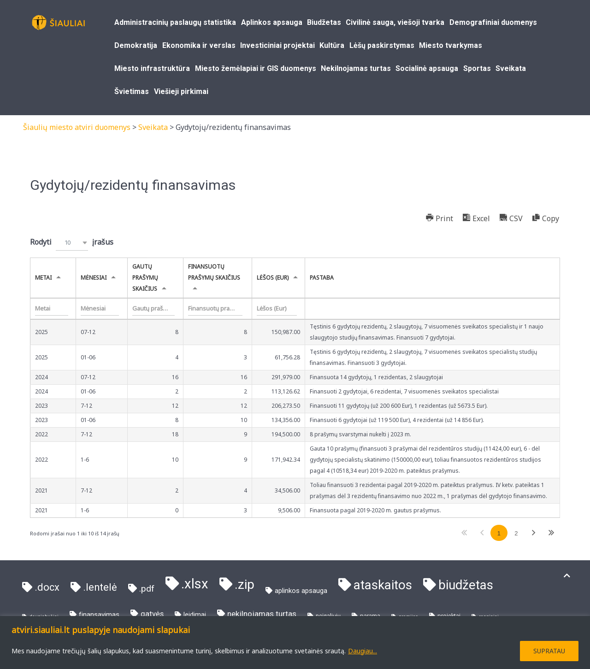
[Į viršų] (567, 575)
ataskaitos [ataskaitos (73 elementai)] (383, 585)
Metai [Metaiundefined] (43, 278)
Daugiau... (362, 650)
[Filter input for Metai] (51, 309)
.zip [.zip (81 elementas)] (244, 584)
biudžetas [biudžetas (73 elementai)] (465, 585)
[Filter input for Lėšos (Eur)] (277, 309)
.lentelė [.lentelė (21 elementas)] (100, 587)
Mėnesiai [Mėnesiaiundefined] (93, 278)
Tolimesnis (534, 533)
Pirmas (464, 533)
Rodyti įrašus (71, 243)
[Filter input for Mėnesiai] (100, 309)
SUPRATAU (549, 650)
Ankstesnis (481, 533)
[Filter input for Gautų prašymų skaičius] (153, 309)
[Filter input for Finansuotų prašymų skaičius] (215, 309)
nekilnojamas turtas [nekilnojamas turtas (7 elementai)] (261, 613)
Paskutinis (551, 533)
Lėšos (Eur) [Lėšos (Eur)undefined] (273, 278)
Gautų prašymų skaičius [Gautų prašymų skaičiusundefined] (145, 278)
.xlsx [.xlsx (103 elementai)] (194, 584)
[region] (295, 642)
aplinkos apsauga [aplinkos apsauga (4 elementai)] (301, 591)
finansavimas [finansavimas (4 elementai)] (99, 614)
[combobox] (72, 243)
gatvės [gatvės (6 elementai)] (152, 614)
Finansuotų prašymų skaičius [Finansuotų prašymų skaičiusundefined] (214, 272)
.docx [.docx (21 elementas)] (47, 587)
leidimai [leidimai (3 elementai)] (194, 614)
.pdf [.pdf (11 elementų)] (146, 588)
